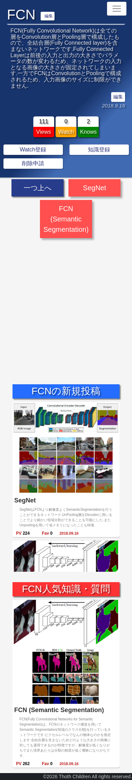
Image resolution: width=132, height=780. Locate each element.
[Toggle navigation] (116, 9)
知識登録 (99, 149)
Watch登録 (33, 149)
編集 (48, 16)
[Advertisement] (65, 305)
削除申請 (33, 163)
